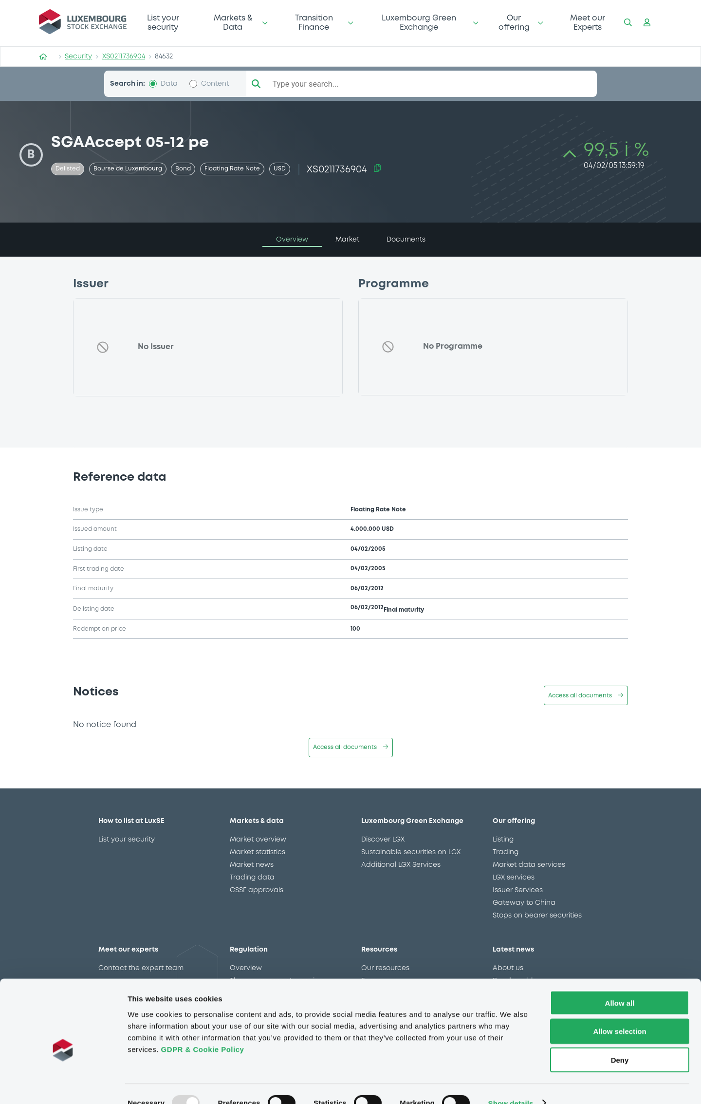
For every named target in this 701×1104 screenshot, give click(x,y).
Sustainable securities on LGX (411, 852)
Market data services (529, 865)
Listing (503, 839)
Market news (252, 865)
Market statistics (257, 852)
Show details (511, 1085)
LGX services (514, 877)
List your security (163, 23)
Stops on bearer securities (537, 915)
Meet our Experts (587, 23)
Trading (505, 852)
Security (78, 56)
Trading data (252, 877)
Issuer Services (518, 890)
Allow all (620, 984)
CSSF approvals (256, 890)
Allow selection (619, 1013)
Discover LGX (383, 839)
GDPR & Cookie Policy (202, 1031)
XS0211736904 (123, 56)
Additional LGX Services (401, 865)
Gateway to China (524, 903)
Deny (620, 1042)
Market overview (258, 839)
